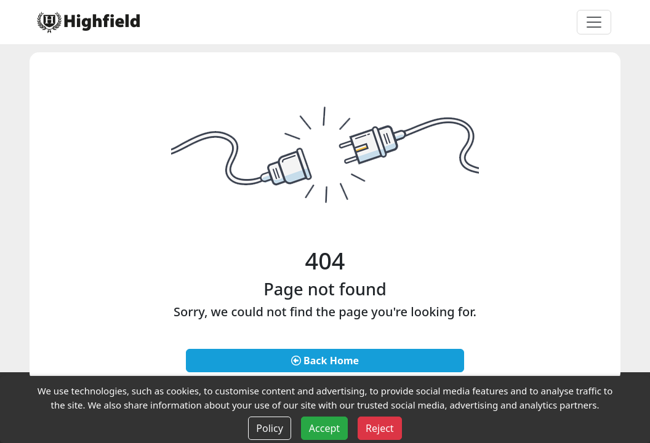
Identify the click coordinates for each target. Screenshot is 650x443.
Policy (269, 428)
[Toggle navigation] (594, 22)
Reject (380, 428)
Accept (324, 428)
